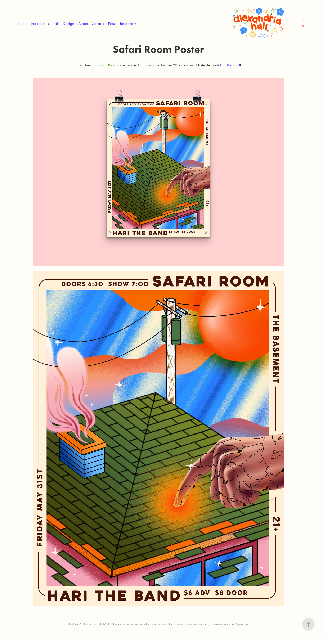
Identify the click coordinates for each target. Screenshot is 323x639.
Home (23, 23)
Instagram (128, 23)
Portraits (37, 23)
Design (68, 23)
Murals (53, 23)
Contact (97, 23)
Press (112, 23)
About (83, 23)
